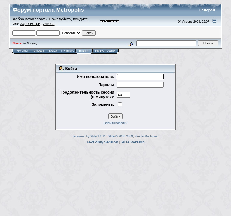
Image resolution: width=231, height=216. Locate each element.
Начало (22, 50)
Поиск (52, 50)
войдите (80, 19)
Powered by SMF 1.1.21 (90, 136)
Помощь (38, 50)
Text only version (102, 142)
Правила (67, 50)
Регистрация (105, 50)
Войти (83, 50)
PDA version (133, 142)
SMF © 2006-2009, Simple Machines (133, 136)
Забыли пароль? (115, 123)
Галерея (207, 10)
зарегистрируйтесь (37, 23)
